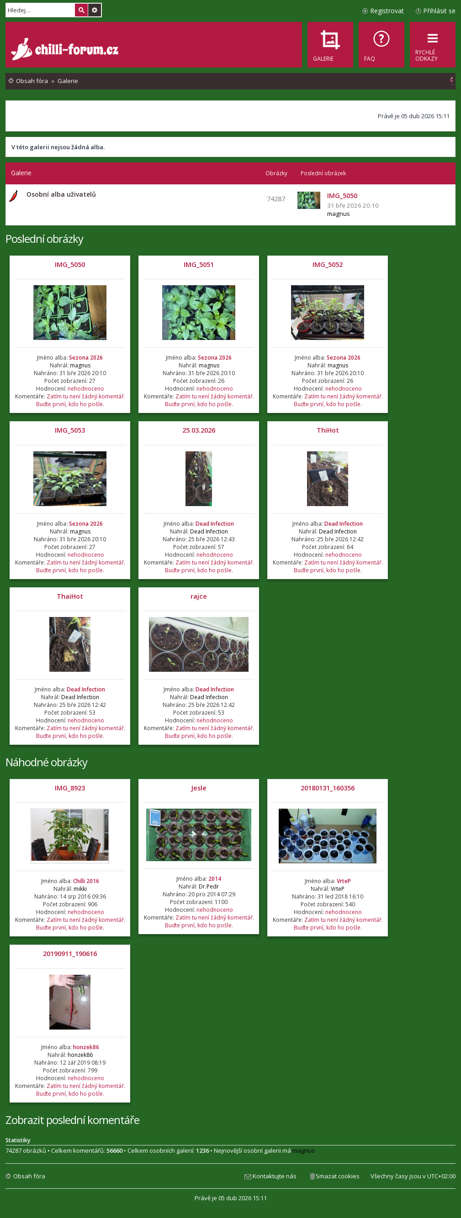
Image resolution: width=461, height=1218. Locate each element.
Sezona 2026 (86, 357)
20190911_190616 (70, 953)
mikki (80, 889)
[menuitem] (381, 45)
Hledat (81, 10)
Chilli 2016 (86, 881)
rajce (199, 596)
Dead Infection (215, 524)
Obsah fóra (29, 1176)
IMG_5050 (70, 264)
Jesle (199, 788)
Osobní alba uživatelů (61, 194)
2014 (214, 879)
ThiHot (328, 430)
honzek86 (86, 1047)
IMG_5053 (70, 430)
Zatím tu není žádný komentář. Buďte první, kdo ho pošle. (80, 400)
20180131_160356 (328, 788)
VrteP (344, 881)
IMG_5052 (328, 264)
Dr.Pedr (209, 886)
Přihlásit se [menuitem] (439, 10)
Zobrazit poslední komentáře (72, 1119)
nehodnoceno (86, 388)
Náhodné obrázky (46, 761)
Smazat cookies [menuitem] (338, 1176)
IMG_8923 (70, 788)
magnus (338, 213)
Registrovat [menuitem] (387, 10)
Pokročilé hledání (94, 10)
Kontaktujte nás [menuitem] (275, 1176)
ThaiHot (70, 596)
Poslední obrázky (44, 238)
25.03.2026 (198, 430)
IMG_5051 (199, 264)
